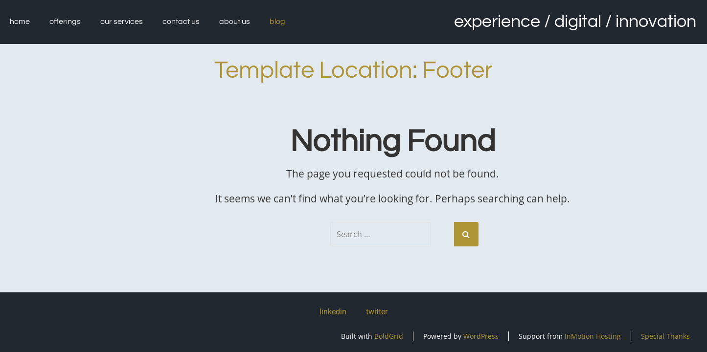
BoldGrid (388, 336)
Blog (277, 21)
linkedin (332, 311)
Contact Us (181, 21)
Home (20, 21)
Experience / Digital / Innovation (575, 21)
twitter (377, 311)
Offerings (65, 21)
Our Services (121, 21)
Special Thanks (665, 336)
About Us (234, 21)
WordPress (481, 336)
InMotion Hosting (593, 336)
